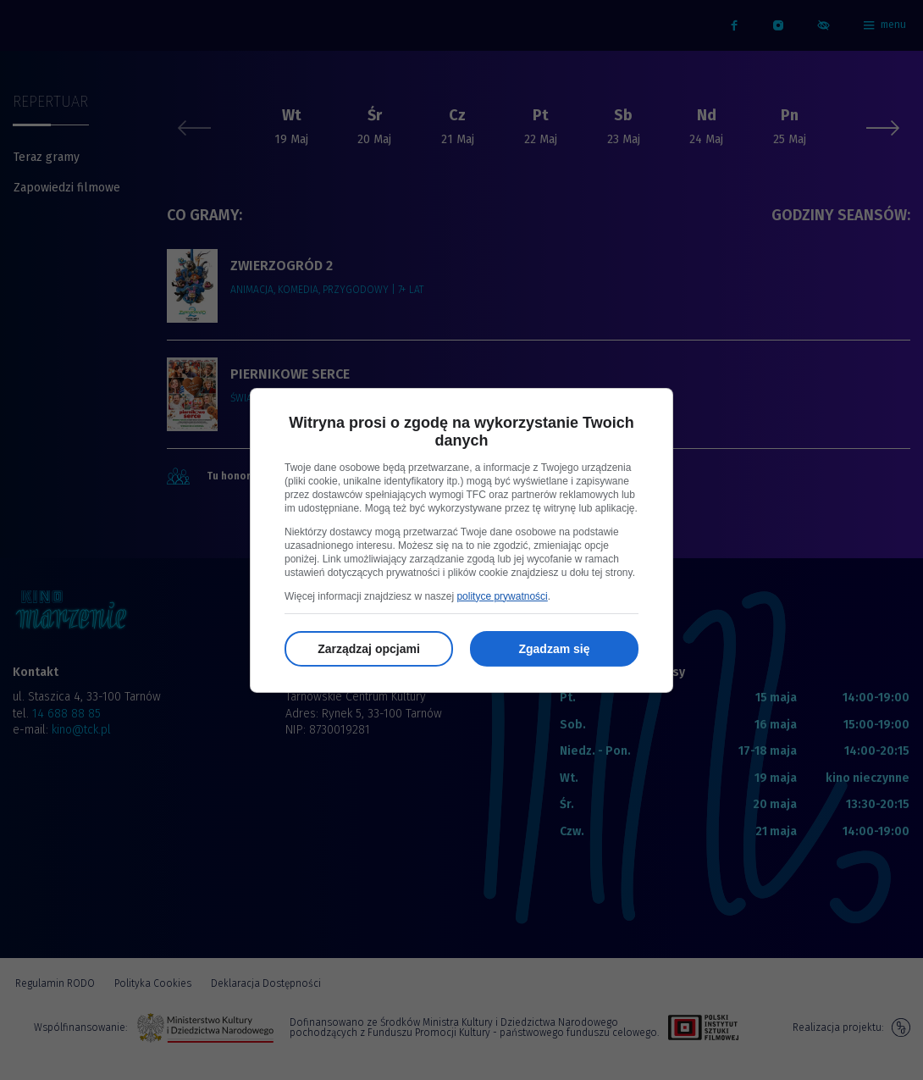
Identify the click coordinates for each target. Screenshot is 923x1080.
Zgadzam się (553, 649)
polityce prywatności (501, 596)
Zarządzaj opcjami (369, 649)
